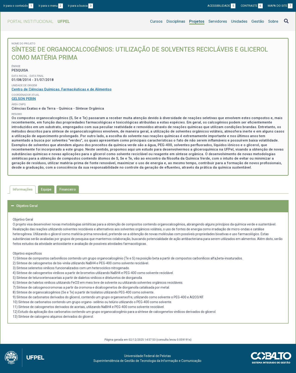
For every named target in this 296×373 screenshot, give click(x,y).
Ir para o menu (51, 5)
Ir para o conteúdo (18, 5)
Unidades (239, 21)
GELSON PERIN (24, 99)
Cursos (156, 21)
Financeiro (67, 189)
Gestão (257, 21)
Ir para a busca (80, 5)
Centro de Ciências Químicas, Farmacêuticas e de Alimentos (61, 89)
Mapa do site (280, 5)
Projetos (196, 21)
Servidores (217, 21)
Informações (23, 189)
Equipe (46, 189)
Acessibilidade (221, 5)
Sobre (273, 21)
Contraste (252, 5)
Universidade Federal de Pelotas (147, 356)
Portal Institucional (38, 21)
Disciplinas (175, 21)
